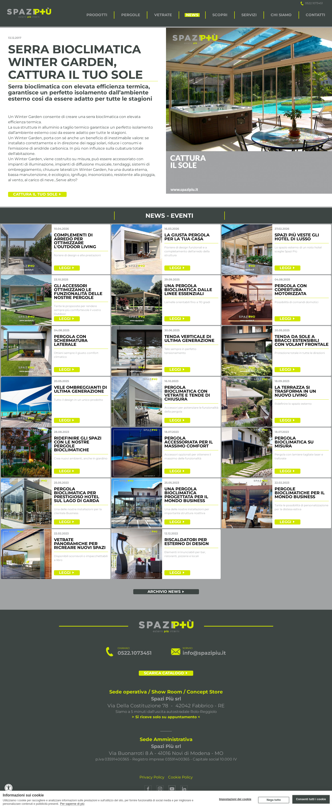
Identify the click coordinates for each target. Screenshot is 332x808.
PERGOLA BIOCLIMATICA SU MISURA (294, 442)
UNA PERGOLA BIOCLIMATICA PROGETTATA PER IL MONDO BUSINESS (186, 494)
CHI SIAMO (281, 15)
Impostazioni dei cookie (235, 799)
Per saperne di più (72, 803)
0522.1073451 (312, 3)
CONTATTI (315, 15)
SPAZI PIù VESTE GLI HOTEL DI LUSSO (297, 236)
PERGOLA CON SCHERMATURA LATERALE (71, 340)
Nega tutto (274, 800)
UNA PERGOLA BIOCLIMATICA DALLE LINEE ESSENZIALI (188, 289)
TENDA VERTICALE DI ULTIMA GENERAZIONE (189, 338)
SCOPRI (219, 15)
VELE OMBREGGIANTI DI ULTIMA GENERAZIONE (80, 389)
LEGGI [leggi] (65, 268)
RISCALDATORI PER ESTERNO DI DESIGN (186, 541)
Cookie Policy (180, 777)
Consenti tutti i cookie (311, 799)
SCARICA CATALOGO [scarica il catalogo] (164, 673)
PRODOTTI (96, 15)
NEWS (192, 15)
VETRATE (163, 15)
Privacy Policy (151, 777)
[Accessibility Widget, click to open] (8, 788)
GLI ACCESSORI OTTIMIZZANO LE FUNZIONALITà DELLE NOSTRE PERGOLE (78, 291)
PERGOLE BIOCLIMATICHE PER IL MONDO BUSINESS (300, 492)
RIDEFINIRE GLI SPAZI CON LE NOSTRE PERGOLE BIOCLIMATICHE (77, 444)
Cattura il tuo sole (35, 194)
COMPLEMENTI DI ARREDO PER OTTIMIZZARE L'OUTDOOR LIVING (75, 240)
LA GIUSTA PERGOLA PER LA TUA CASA (187, 236)
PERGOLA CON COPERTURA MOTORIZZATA (291, 289)
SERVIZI (249, 15)
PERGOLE (130, 15)
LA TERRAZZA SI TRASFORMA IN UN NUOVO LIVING (295, 391)
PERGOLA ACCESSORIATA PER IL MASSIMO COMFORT (188, 442)
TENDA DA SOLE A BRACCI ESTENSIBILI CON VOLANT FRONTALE (302, 340)
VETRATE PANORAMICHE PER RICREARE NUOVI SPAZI (80, 543)
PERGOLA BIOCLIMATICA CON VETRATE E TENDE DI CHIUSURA (187, 393)
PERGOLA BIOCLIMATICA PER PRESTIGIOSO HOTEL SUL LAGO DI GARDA (76, 494)
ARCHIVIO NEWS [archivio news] (164, 591)
